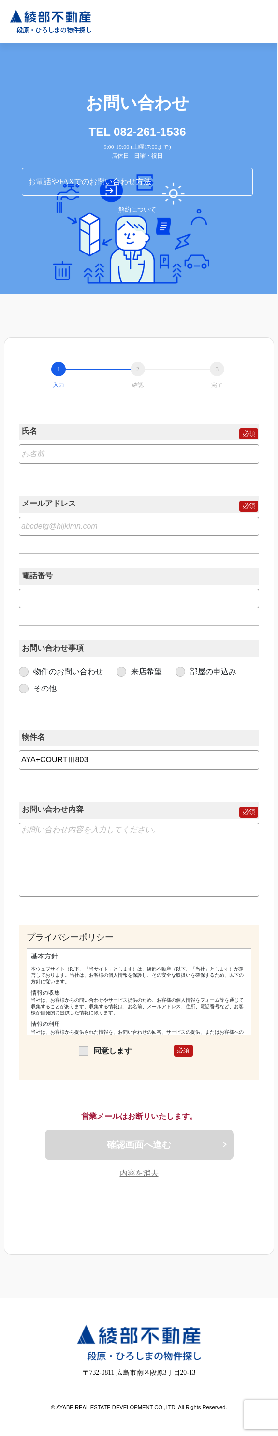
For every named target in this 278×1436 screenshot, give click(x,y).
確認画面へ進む (139, 1145)
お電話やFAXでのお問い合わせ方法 (89, 181)
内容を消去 (139, 1173)
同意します (105, 1050)
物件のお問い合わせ (61, 671)
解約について (137, 209)
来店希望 (139, 671)
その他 (38, 688)
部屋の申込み (206, 671)
